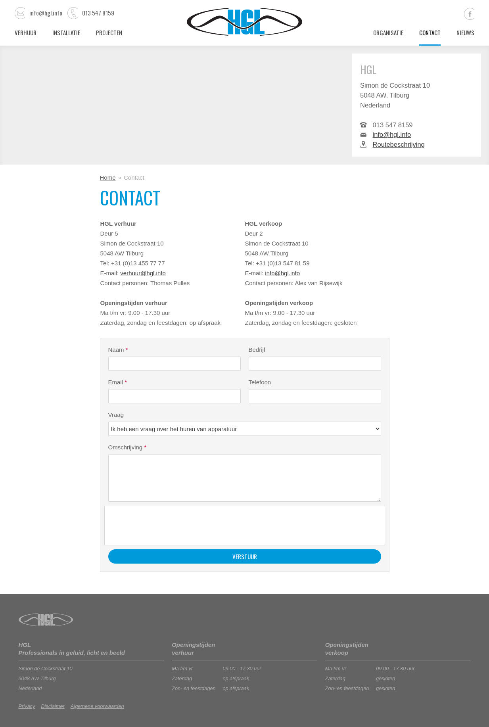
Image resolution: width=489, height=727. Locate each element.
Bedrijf (257, 349)
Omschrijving (127, 447)
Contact (430, 32)
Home (108, 177)
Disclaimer (53, 706)
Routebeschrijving (399, 144)
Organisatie (388, 32)
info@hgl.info (38, 12)
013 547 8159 (90, 12)
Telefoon (260, 382)
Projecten (109, 32)
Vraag (116, 414)
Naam (118, 349)
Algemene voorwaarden (97, 706)
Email (117, 382)
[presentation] (169, 525)
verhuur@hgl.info (142, 273)
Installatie (66, 32)
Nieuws (465, 32)
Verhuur (25, 32)
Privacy (27, 706)
